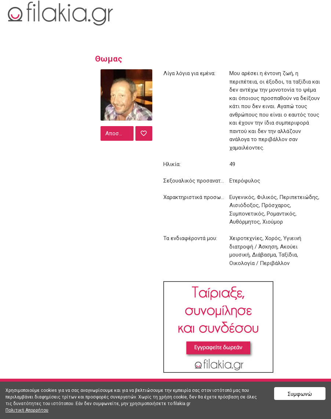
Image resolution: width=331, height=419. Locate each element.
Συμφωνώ (300, 394)
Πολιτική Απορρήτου (27, 410)
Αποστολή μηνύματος (118, 133)
